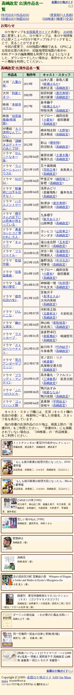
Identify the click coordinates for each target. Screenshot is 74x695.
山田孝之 (62, 231)
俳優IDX (7, 18)
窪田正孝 (49, 169)
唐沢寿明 (62, 93)
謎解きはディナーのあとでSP (12, 144)
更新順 (55, 15)
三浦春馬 (49, 379)
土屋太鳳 (62, 155)
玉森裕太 (49, 313)
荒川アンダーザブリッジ (12, 363)
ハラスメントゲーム (12, 205)
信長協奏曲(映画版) (12, 119)
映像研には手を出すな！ (12, 192)
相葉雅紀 (49, 336)
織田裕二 (62, 179)
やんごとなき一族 (12, 157)
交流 (69, 18)
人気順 (67, 15)
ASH (55, 677)
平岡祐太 (59, 401)
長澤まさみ (51, 296)
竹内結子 (62, 347)
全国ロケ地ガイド (39, 677)
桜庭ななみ (51, 392)
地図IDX (22, 18)
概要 (60, 18)
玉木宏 (63, 242)
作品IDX (22, 15)
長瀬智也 (62, 251)
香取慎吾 (59, 322)
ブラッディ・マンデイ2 (12, 378)
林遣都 (48, 361)
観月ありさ (51, 219)
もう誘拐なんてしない (12, 132)
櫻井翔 (54, 142)
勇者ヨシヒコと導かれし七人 (12, 233)
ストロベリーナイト (12, 348)
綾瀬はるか (51, 83)
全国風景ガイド (37, 32)
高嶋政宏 (62, 88)
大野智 (63, 130)
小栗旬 (48, 119)
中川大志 (62, 260)
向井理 (63, 283)
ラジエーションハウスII (12, 169)
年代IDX (7, 15)
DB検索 (49, 18)
